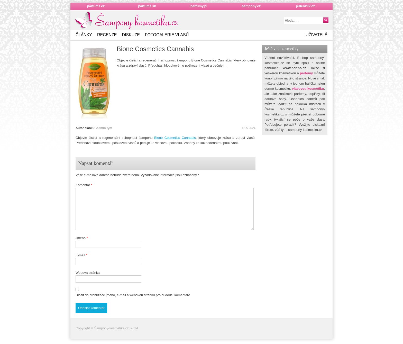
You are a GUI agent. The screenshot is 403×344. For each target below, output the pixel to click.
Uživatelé (316, 35)
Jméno (82, 238)
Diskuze (131, 35)
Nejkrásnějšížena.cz (127, 20)
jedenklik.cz (305, 6)
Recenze (107, 35)
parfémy (306, 73)
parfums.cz (96, 6)
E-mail (81, 255)
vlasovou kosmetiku (308, 88)
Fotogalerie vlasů (167, 35)
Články (84, 35)
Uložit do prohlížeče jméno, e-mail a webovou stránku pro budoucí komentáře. (133, 295)
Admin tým (104, 128)
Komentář (84, 185)
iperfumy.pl (198, 6)
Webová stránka (88, 273)
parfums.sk (147, 6)
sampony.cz (251, 6)
